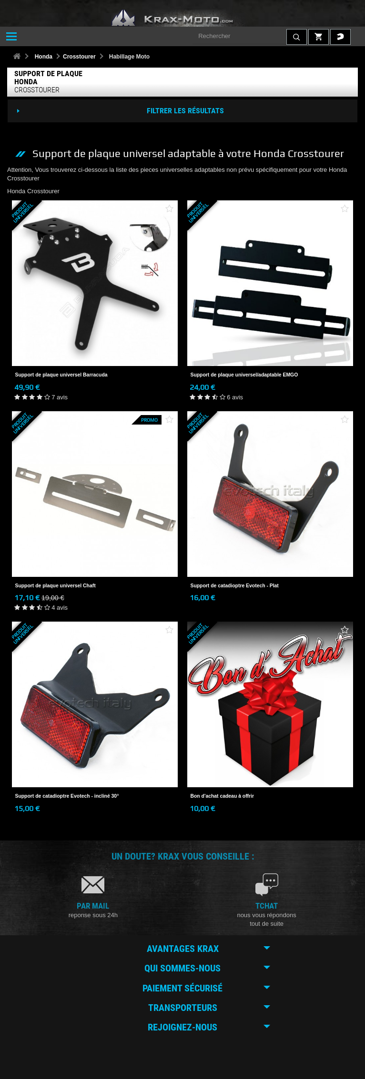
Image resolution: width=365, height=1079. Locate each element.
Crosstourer (79, 56)
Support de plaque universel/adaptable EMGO (244, 374)
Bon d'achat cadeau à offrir (222, 796)
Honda (43, 56)
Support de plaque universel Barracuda (61, 374)
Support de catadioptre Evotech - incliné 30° (67, 796)
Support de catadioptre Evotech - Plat (235, 585)
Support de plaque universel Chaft (55, 585)
